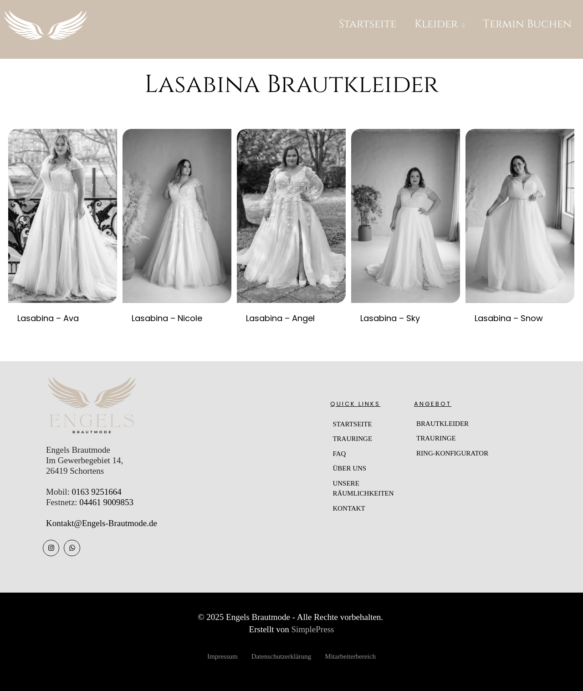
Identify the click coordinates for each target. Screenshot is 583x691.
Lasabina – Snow (509, 318)
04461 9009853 (106, 502)
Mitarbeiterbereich (350, 656)
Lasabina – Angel (280, 318)
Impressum (222, 656)
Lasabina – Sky (390, 318)
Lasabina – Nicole (167, 318)
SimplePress (312, 629)
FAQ (339, 453)
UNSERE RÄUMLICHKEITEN (363, 488)
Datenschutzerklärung (281, 656)
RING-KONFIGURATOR (452, 453)
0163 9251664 (96, 491)
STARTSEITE (352, 424)
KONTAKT (348, 508)
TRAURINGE (352, 438)
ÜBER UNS (349, 468)
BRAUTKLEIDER (442, 423)
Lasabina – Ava (48, 318)
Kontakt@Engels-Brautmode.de (101, 523)
